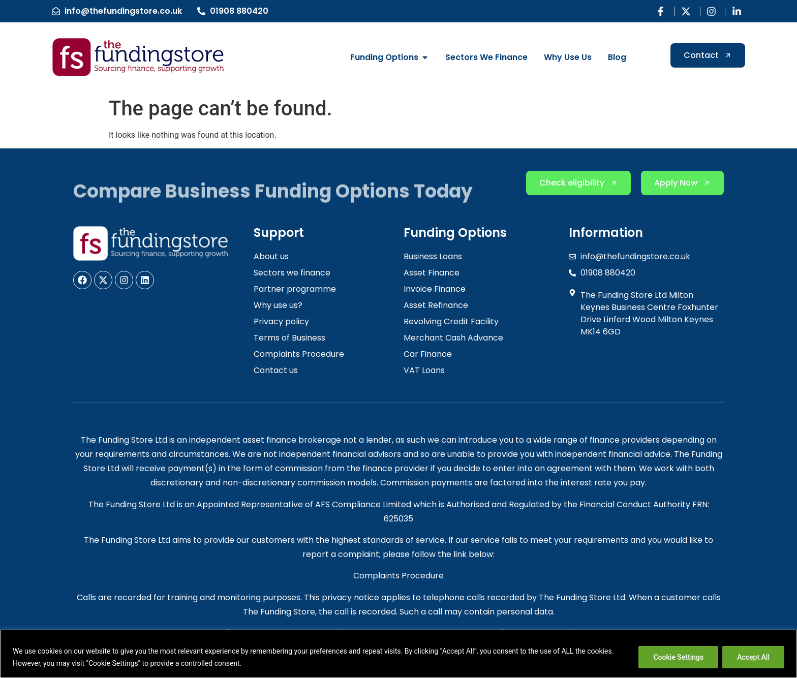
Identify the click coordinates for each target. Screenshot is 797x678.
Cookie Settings (678, 657)
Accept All (753, 657)
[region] (398, 654)
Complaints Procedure (398, 575)
